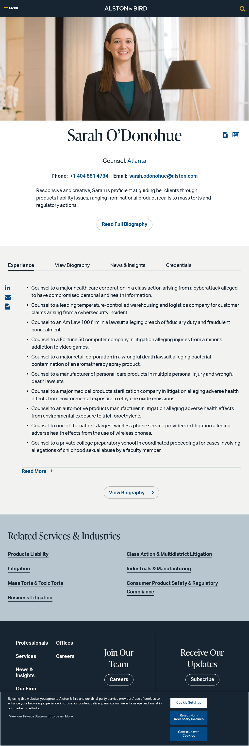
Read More (34, 471)
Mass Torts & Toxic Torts (35, 583)
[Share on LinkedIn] (8, 288)
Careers (65, 656)
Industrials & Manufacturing (159, 568)
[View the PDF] (226, 135)
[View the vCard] (235, 135)
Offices (64, 643)
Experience (21, 265)
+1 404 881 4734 (89, 176)
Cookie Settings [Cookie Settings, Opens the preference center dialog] (188, 702)
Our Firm (26, 688)
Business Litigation (30, 597)
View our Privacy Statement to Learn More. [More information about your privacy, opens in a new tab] (41, 716)
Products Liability (28, 554)
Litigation (19, 568)
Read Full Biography (124, 224)
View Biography (72, 265)
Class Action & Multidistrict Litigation (169, 554)
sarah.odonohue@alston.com (163, 176)
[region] (124, 719)
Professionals (32, 643)
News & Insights (127, 265)
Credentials (178, 265)
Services (26, 656)
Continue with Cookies (189, 734)
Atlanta (136, 161)
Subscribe (202, 679)
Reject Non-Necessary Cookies (189, 717)
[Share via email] (8, 297)
